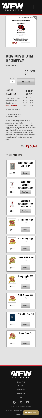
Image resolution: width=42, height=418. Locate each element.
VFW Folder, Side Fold (26, 314)
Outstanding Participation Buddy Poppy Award (26, 203)
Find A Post (21, 382)
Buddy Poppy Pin (25, 333)
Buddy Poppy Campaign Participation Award (25, 184)
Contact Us (21, 389)
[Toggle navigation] (36, 7)
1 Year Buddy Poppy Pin (26, 221)
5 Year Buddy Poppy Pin (26, 240)
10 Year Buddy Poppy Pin (26, 259)
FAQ (21, 397)
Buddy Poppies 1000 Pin (26, 297)
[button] (26, 81)
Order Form (21, 393)
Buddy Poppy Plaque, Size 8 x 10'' (26, 164)
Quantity (12, 79)
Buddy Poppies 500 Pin (25, 278)
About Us (21, 386)
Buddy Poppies (11, 105)
